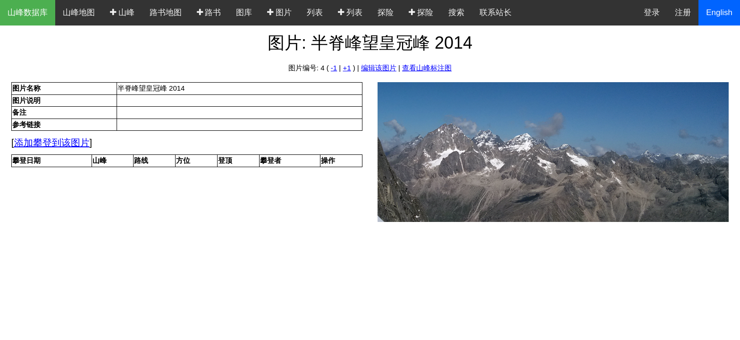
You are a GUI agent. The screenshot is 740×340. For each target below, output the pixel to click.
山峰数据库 (28, 12)
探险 (386, 12)
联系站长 (495, 12)
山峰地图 (79, 12)
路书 (209, 12)
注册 (683, 12)
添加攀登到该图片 (52, 142)
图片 (279, 12)
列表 (315, 12)
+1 (347, 68)
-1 (334, 68)
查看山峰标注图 (427, 68)
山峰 (122, 12)
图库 (244, 12)
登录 (652, 12)
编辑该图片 (378, 68)
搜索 (456, 12)
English (719, 12)
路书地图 (166, 12)
